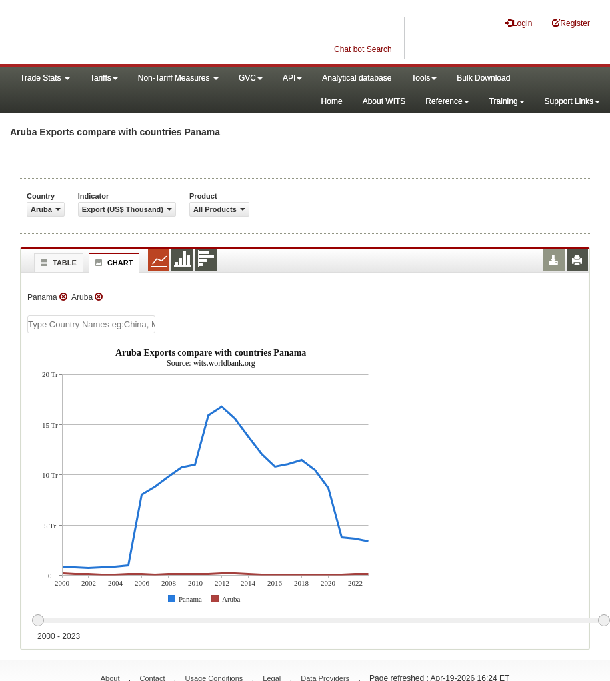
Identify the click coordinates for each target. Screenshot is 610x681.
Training (507, 101)
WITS (133, 33)
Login (518, 23)
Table (57, 263)
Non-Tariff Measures (178, 78)
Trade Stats (45, 78)
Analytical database (356, 78)
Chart (112, 263)
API (292, 78)
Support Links (572, 101)
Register (571, 23)
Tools (424, 78)
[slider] (320, 621)
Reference (447, 101)
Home (332, 101)
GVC (251, 78)
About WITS (384, 101)
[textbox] (91, 324)
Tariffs (104, 78)
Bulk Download (483, 78)
